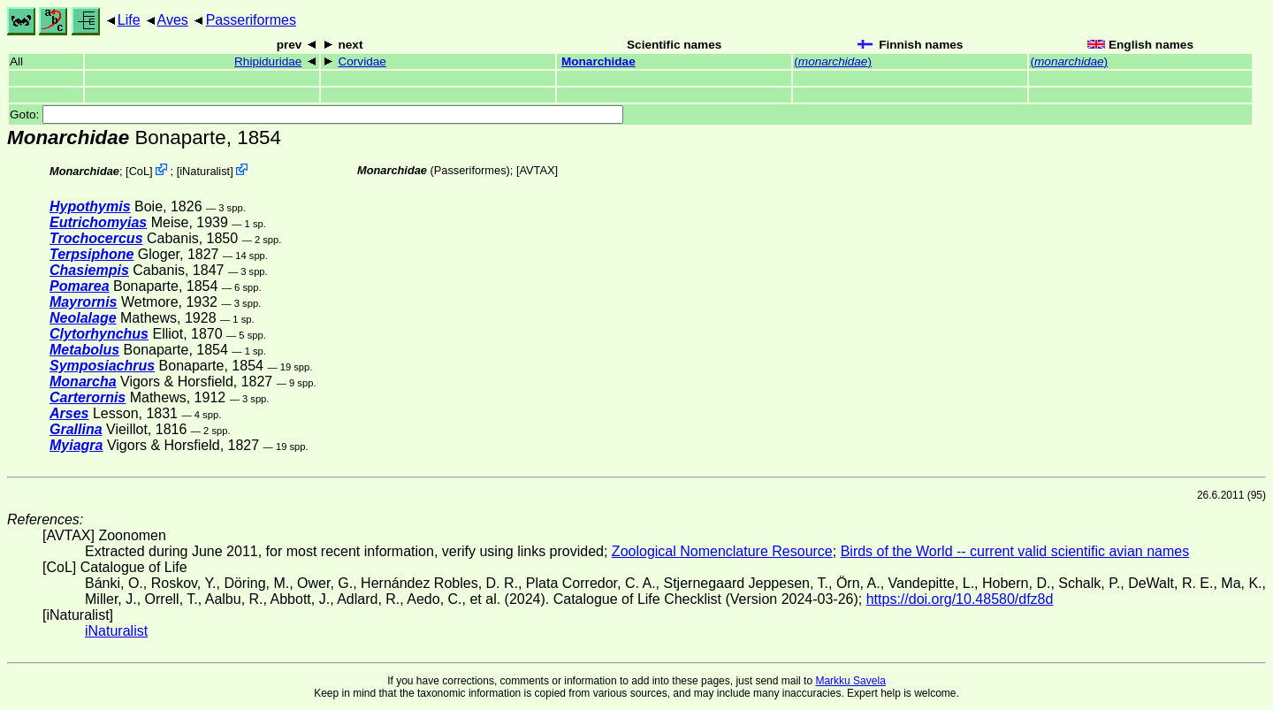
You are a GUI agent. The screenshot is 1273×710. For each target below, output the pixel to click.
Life (129, 19)
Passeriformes (251, 19)
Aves (172, 19)
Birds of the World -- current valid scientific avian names (1015, 551)
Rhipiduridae (267, 61)
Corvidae (361, 61)
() (833, 61)
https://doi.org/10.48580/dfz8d (960, 599)
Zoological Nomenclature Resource (722, 551)
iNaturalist (204, 171)
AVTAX (536, 170)
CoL (139, 171)
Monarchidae (598, 61)
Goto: (316, 114)
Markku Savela (850, 681)
